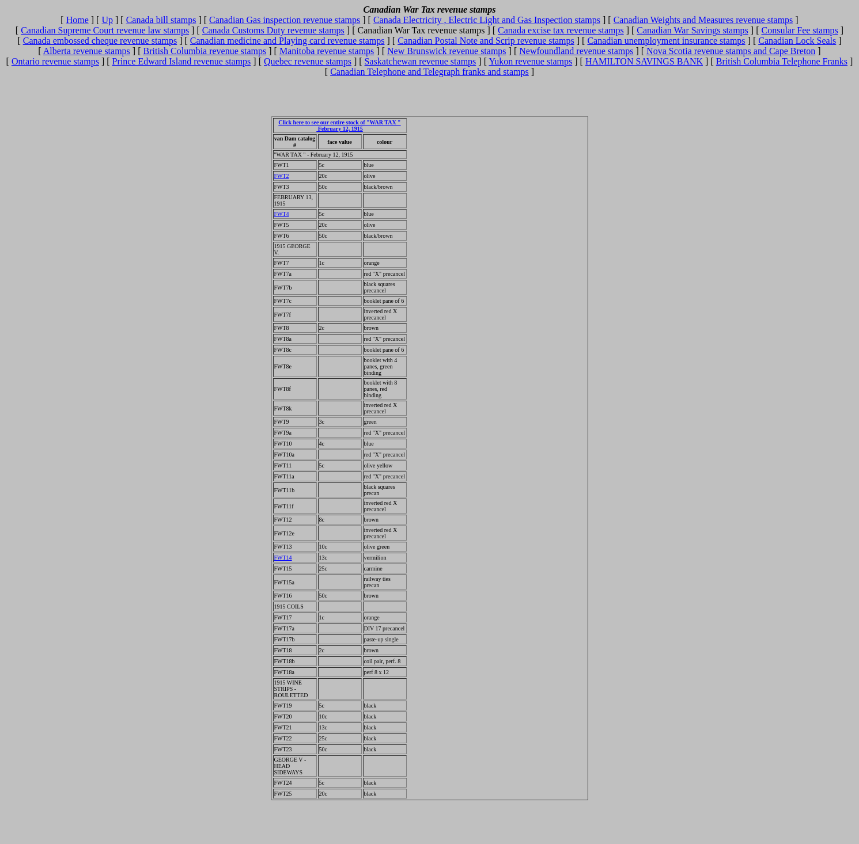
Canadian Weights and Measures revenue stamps (703, 20)
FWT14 (283, 557)
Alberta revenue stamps (86, 51)
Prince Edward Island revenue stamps (181, 61)
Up (107, 20)
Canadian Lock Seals (797, 40)
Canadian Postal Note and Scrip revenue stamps (486, 40)
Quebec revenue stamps (307, 61)
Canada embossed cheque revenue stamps (100, 40)
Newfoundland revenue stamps (576, 51)
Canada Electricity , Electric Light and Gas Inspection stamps (486, 20)
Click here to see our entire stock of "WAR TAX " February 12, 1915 (339, 125)
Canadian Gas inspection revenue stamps (284, 20)
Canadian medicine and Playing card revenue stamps (287, 40)
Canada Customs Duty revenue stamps (273, 30)
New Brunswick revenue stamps (446, 51)
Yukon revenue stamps (530, 61)
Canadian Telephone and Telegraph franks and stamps (429, 72)
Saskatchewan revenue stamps (420, 61)
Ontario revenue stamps (55, 61)
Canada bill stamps (161, 20)
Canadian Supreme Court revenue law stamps (105, 30)
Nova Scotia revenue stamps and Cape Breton (730, 51)
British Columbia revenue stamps (205, 51)
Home (77, 20)
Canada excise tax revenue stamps (561, 30)
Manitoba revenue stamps (326, 51)
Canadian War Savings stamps (692, 30)
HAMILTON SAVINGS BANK (644, 61)
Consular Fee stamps (799, 30)
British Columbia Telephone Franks (781, 61)
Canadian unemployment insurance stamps (666, 40)
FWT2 (281, 176)
